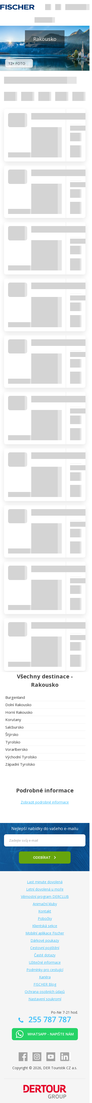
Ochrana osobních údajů (45, 991)
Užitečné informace (45, 962)
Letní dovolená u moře (45, 889)
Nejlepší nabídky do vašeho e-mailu (44, 828)
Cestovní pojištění (44, 947)
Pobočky (45, 918)
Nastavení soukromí (44, 999)
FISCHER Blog (45, 984)
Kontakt (44, 911)
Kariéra (45, 977)
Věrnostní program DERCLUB (45, 896)
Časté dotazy (44, 955)
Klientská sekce (44, 925)
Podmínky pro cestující (44, 969)
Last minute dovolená (45, 881)
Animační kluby (45, 903)
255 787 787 (48, 1019)
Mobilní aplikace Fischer (44, 933)
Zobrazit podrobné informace (45, 802)
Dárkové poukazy (44, 940)
